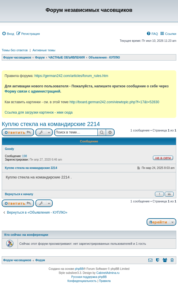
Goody (9, 148)
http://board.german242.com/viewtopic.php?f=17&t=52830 (114, 102)
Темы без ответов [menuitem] (15, 50)
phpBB (79, 268)
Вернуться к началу (19, 194)
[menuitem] (8, 33)
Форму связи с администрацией (32, 91)
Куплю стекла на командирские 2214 (51, 124)
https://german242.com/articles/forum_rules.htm (71, 76)
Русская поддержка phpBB (89, 277)
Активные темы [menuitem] (44, 50)
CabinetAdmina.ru (108, 272)
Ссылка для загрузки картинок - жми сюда (39, 112)
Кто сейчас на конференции (26, 234)
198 (24, 156)
